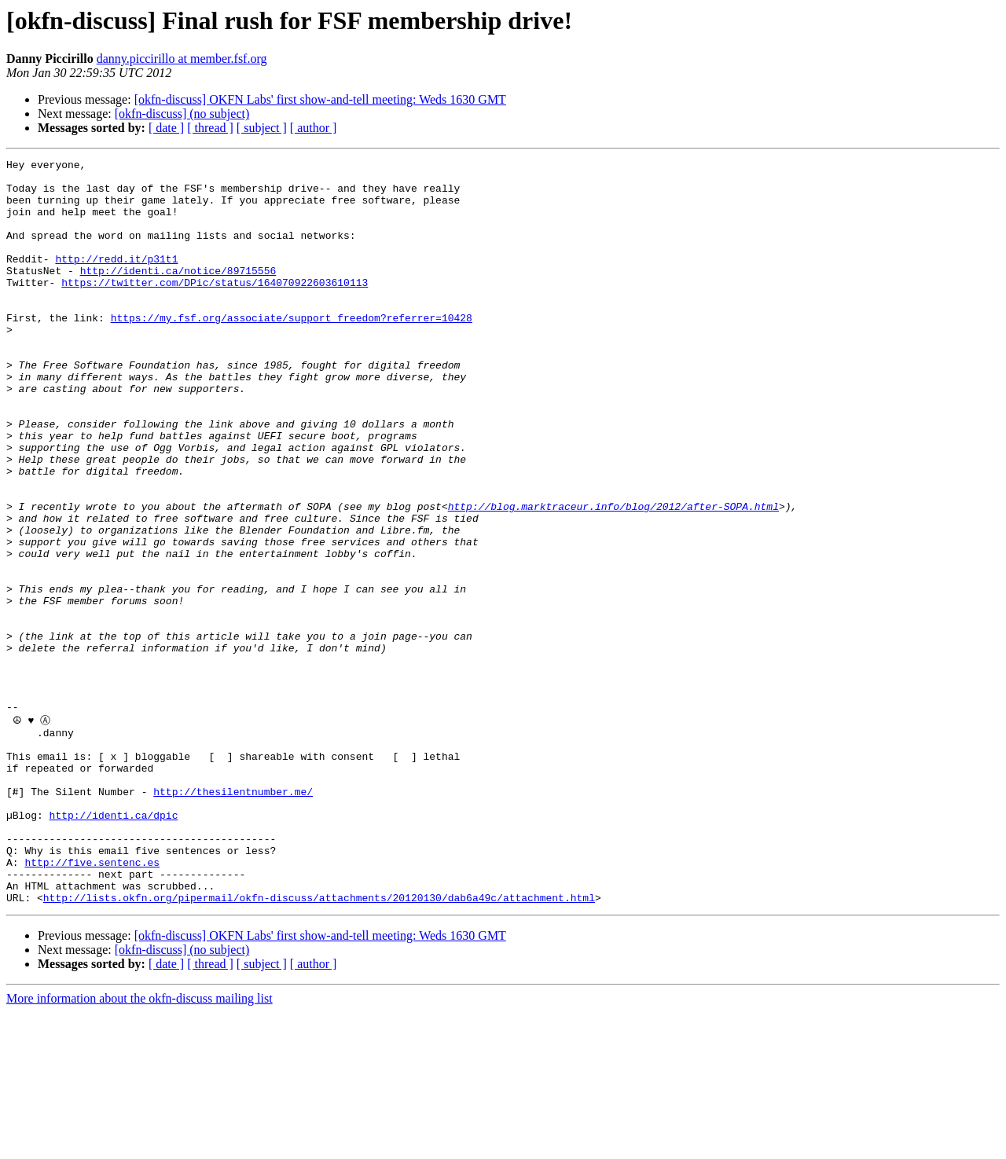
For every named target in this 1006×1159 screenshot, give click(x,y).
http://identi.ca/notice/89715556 (178, 294)
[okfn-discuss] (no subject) (182, 113)
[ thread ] (210, 127)
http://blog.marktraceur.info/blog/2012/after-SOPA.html (613, 577)
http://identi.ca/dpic (114, 945)
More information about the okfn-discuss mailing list (139, 1145)
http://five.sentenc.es (92, 1002)
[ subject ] (262, 127)
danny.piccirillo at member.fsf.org (182, 58)
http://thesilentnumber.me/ (233, 917)
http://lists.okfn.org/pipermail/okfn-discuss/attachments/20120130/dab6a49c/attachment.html (319, 1044)
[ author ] (313, 127)
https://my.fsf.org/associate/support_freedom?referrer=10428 (291, 350)
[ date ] (166, 127)
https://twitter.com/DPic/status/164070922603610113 (214, 308)
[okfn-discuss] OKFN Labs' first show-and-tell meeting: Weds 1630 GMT (320, 99)
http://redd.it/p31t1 (116, 280)
